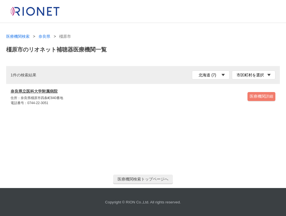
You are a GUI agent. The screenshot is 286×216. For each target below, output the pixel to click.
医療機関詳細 (261, 96)
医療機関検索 (18, 36)
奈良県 (44, 36)
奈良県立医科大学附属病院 (34, 91)
